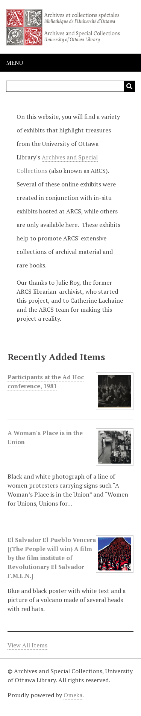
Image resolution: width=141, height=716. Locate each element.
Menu (14, 63)
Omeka (73, 695)
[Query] (70, 86)
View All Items (27, 645)
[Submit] (129, 86)
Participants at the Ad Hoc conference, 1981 (46, 381)
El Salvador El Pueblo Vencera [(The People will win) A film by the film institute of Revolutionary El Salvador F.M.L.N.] (52, 558)
